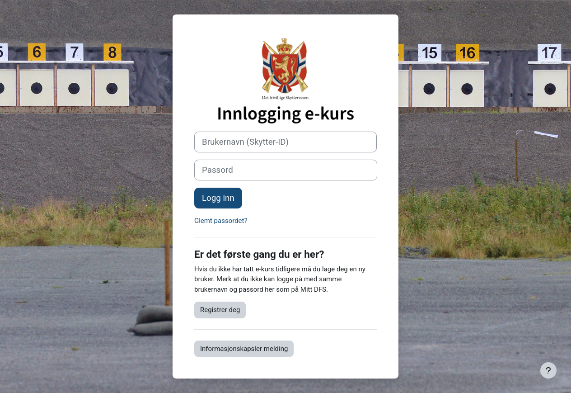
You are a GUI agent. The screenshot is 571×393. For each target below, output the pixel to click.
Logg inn (218, 198)
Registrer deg (220, 310)
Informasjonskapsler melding (244, 349)
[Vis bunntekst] (548, 370)
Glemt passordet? (221, 221)
